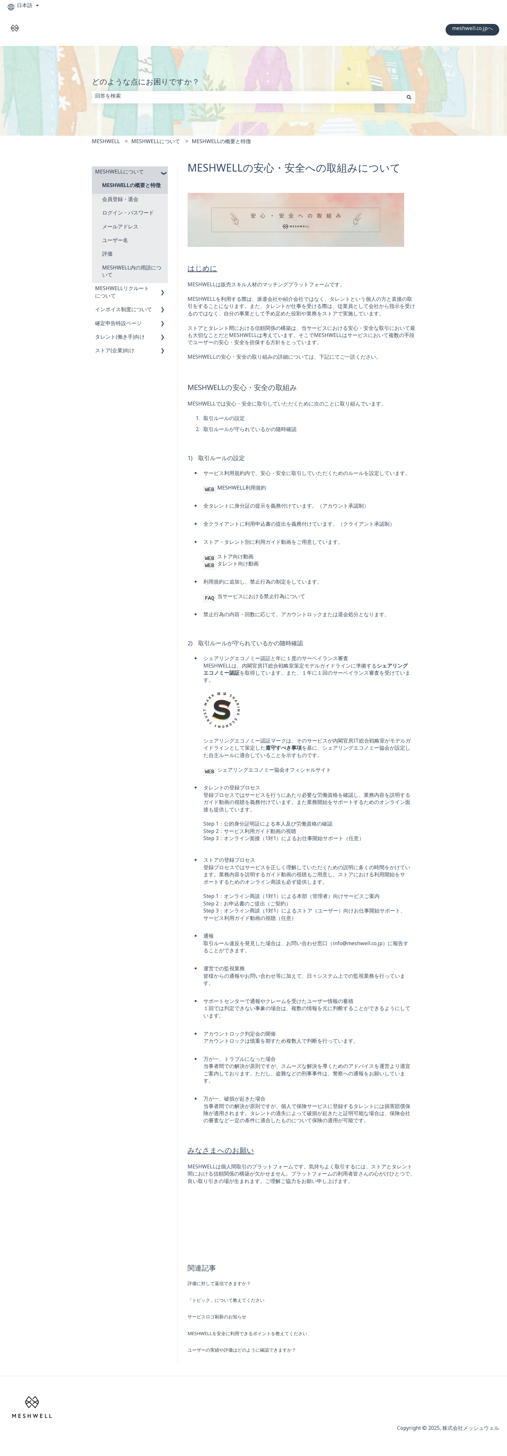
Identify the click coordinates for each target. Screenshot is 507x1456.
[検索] (409, 97)
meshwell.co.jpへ (472, 29)
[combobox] (247, 97)
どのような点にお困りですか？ (146, 84)
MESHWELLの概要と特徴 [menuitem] (131, 186)
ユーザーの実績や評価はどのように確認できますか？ (242, 1351)
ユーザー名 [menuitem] (115, 241)
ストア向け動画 (235, 558)
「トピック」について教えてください (226, 1301)
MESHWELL (106, 142)
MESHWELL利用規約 (241, 489)
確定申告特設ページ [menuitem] (118, 324)
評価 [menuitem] (107, 255)
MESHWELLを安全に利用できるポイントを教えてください (247, 1334)
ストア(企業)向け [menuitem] (115, 351)
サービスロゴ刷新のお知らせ (217, 1318)
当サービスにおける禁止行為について (261, 597)
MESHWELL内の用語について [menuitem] (131, 272)
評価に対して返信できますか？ (219, 1284)
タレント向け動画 (238, 565)
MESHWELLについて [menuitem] (119, 173)
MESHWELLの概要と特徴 (221, 142)
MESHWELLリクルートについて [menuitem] (122, 293)
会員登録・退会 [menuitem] (120, 200)
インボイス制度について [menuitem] (123, 310)
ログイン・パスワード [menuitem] (128, 214)
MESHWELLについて (155, 142)
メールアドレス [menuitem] (120, 228)
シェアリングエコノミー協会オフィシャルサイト (274, 771)
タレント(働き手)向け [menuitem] (120, 338)
